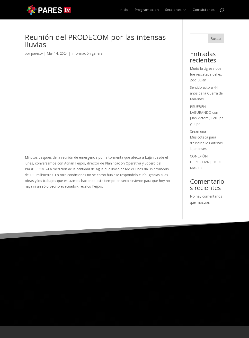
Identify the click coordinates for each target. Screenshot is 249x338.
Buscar (216, 38)
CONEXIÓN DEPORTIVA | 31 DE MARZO (206, 162)
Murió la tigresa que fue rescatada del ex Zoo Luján (206, 74)
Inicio (123, 10)
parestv (37, 53)
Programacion (147, 10)
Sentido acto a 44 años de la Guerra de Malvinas (206, 93)
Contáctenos (203, 10)
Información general (87, 53)
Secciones (173, 10)
